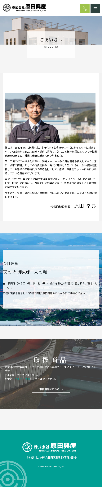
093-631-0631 (22, 379)
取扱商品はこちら (51, 389)
